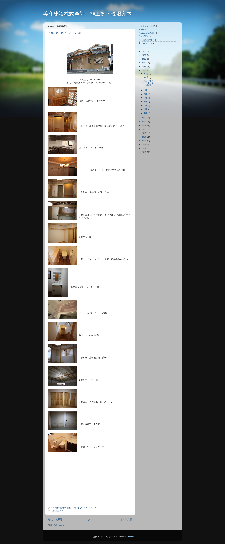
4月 (146, 105)
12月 (146, 74)
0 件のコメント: (91, 508)
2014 (144, 137)
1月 (146, 113)
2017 (144, 125)
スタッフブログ (146, 26)
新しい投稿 (55, 519)
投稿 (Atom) (58, 525)
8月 (146, 94)
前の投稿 (126, 519)
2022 (144, 63)
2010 (144, 152)
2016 (144, 129)
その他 (142, 29)
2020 (144, 70)
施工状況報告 (145, 40)
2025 (144, 51)
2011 (144, 148)
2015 (144, 133)
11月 (146, 77)
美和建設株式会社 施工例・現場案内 (87, 14)
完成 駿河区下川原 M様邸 (65, 32)
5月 (146, 101)
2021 (144, 66)
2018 (144, 122)
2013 (144, 141)
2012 (144, 144)
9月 (146, 90)
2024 (144, 55)
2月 (146, 109)
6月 (146, 98)
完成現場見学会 (146, 33)
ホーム (91, 519)
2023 (144, 59)
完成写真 (59, 511)
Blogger (130, 537)
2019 (144, 118)
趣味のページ (145, 43)
